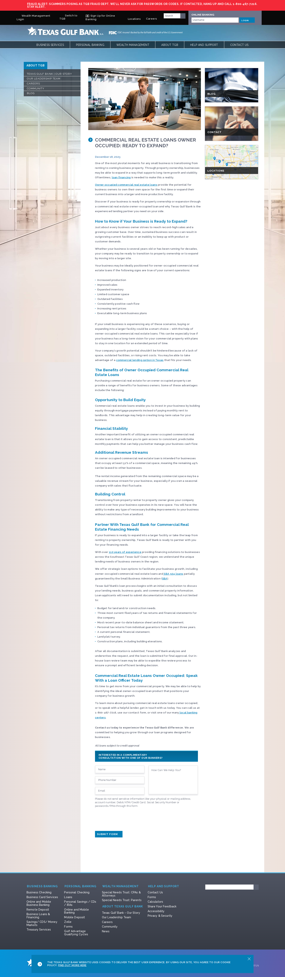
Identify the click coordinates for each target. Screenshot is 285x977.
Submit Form (109, 834)
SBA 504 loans (173, 573)
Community (35, 88)
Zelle (67, 921)
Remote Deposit (38, 909)
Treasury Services (39, 929)
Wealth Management (132, 44)
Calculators (155, 901)
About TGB (169, 44)
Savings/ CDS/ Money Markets (42, 923)
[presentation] (125, 818)
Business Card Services (42, 897)
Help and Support (204, 44)
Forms (68, 926)
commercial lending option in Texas (140, 360)
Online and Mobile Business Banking (39, 903)
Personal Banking (90, 44)
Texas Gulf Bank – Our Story (121, 912)
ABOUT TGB (36, 65)
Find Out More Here (72, 965)
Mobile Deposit (74, 917)
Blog (31, 93)
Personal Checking (76, 892)
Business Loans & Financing (38, 916)
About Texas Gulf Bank (122, 906)
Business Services (50, 44)
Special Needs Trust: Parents (122, 900)
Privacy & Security (160, 915)
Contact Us (239, 44)
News (106, 931)
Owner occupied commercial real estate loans (126, 184)
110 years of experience (125, 552)
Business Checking (39, 892)
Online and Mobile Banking (76, 911)
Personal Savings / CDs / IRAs (80, 903)
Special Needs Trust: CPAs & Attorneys (121, 894)
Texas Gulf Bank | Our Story (49, 73)
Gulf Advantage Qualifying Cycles (76, 933)
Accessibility (156, 911)
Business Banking (42, 886)
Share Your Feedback (162, 906)
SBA (164, 578)
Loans (68, 897)
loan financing (121, 177)
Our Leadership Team (43, 78)
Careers (151, 17)
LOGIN (247, 20)
